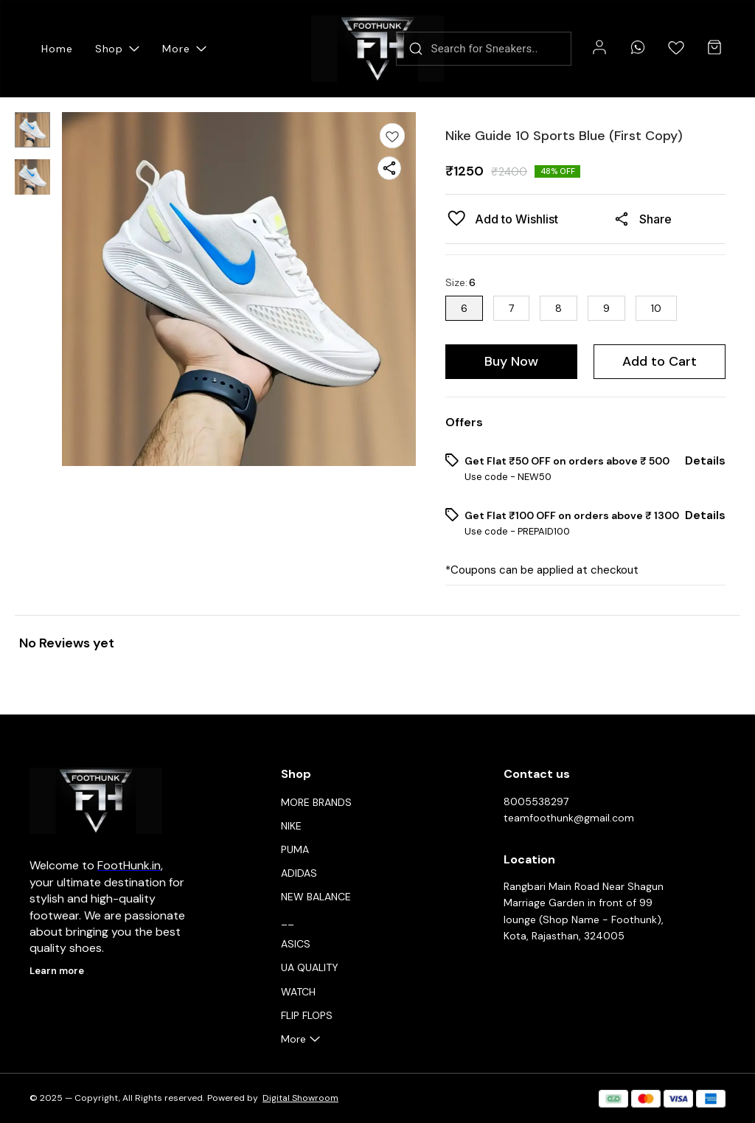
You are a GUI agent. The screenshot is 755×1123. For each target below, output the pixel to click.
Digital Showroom (300, 1098)
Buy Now (511, 361)
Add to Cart (659, 361)
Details (705, 460)
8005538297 (536, 801)
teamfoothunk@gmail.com (569, 817)
